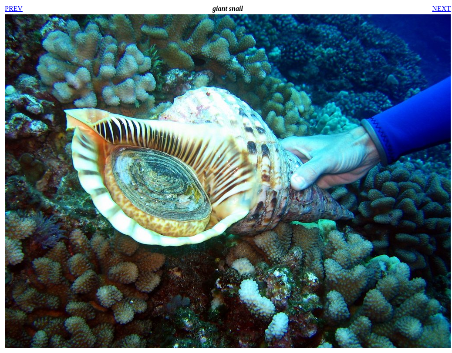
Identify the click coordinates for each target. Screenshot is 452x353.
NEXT (441, 8)
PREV (14, 8)
